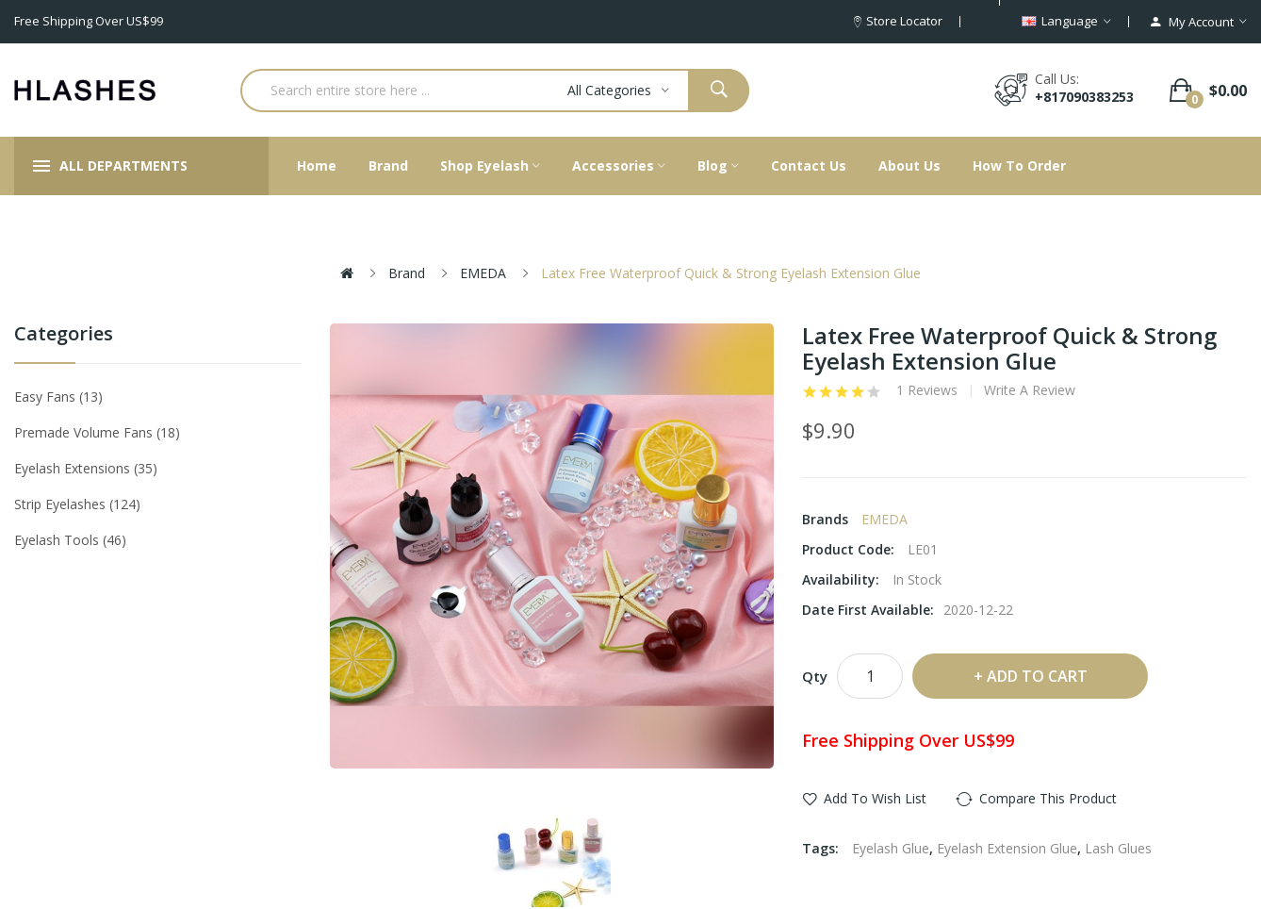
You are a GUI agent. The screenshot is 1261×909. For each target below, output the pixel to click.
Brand (406, 273)
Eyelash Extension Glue (1007, 848)
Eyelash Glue (890, 848)
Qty (814, 676)
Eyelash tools (70, 540)
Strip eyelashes (77, 504)
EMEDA (483, 273)
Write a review (1029, 390)
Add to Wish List (875, 798)
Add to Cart (1037, 676)
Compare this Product (1048, 798)
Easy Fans (58, 396)
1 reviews (927, 390)
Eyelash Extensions (85, 468)
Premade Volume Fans (97, 432)
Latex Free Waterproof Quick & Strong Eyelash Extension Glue (731, 273)
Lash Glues (1118, 848)
